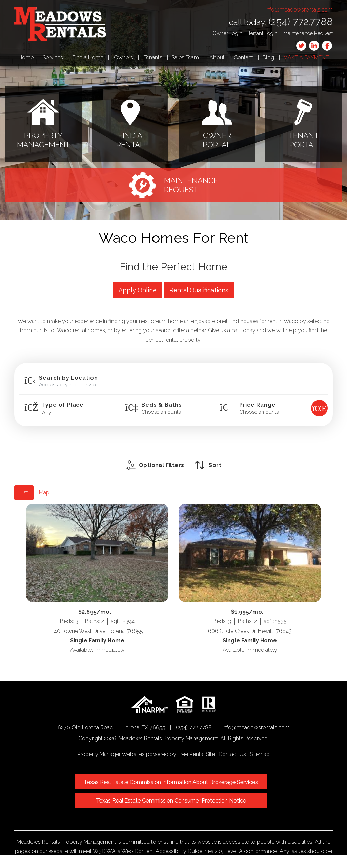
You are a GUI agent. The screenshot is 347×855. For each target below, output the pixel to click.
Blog (268, 57)
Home (26, 57)
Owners (123, 57)
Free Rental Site (196, 744)
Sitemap (260, 744)
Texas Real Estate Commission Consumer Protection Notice (241, 774)
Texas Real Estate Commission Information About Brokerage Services (102, 774)
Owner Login (227, 33)
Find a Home (87, 57)
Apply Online (138, 290)
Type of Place (63, 405)
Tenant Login (263, 33)
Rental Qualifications (198, 290)
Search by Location (68, 378)
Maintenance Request (308, 33)
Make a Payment (306, 57)
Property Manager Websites (111, 744)
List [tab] (24, 482)
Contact (243, 57)
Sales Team (185, 57)
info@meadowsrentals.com (299, 9)
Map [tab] (44, 482)
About (217, 57)
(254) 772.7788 (301, 21)
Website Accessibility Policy (222, 836)
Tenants (153, 57)
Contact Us (232, 744)
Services (53, 57)
